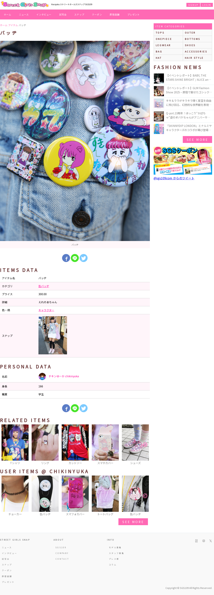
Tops (160, 32)
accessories (196, 51)
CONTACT (62, 558)
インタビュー (43, 14)
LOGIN (206, 4)
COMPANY (62, 553)
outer (190, 32)
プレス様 (114, 558)
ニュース (24, 14)
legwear (163, 45)
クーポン (97, 14)
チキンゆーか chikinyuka (58, 376)
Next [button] (145, 445)
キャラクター (46, 310)
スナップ (79, 14)
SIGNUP (193, 4)
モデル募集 (115, 547)
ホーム (7, 14)
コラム (113, 564)
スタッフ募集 (116, 553)
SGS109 (60, 547)
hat (159, 57)
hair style (194, 57)
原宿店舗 (115, 14)
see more (133, 521)
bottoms (192, 38)
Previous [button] (5, 445)
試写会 (63, 14)
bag (159, 51)
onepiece (164, 38)
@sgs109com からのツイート (174, 178)
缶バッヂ (43, 286)
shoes (190, 45)
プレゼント (133, 14)
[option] (75, 144)
